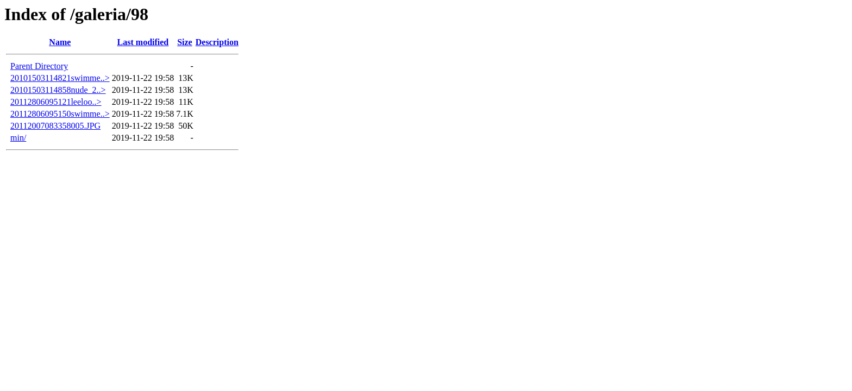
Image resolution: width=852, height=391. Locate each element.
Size (184, 42)
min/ (18, 137)
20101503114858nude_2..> (58, 89)
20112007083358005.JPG (55, 125)
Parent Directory (39, 66)
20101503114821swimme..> (60, 78)
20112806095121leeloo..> (56, 101)
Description (217, 42)
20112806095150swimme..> (60, 113)
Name (60, 42)
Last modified (143, 42)
